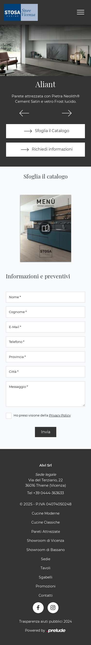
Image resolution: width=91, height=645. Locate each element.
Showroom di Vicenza (45, 540)
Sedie (45, 559)
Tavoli (45, 568)
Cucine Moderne (45, 513)
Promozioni (46, 586)
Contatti (46, 595)
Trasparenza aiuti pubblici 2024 (45, 621)
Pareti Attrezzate (45, 531)
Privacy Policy (60, 415)
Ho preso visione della (42, 415)
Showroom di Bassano (45, 550)
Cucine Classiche (45, 522)
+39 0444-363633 (48, 493)
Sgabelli (45, 577)
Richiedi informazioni (46, 150)
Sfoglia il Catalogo (45, 131)
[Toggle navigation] (80, 12)
